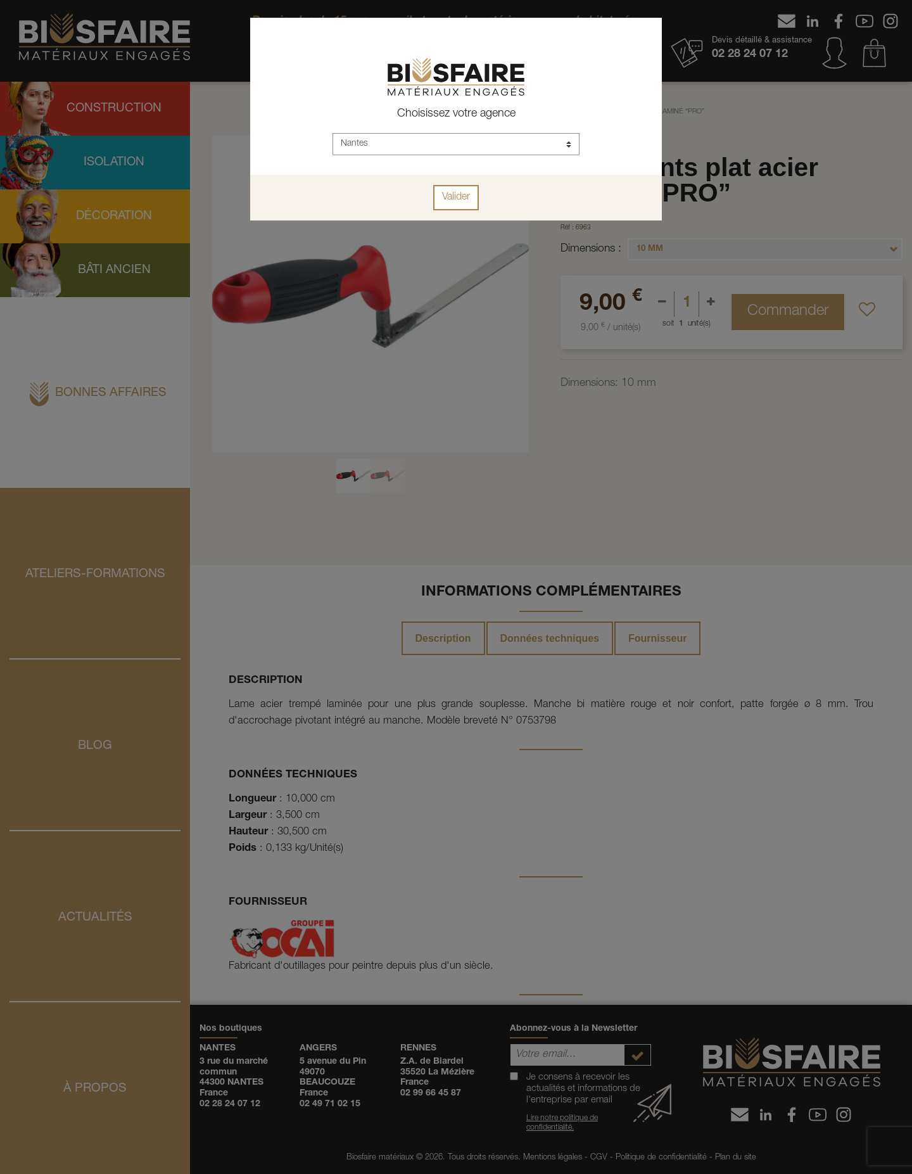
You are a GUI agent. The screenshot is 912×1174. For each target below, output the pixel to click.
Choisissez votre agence (456, 114)
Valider (456, 198)
